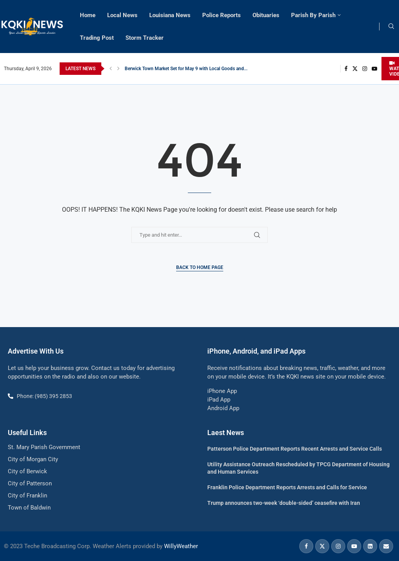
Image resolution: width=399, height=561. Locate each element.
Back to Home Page (199, 267)
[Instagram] (364, 68)
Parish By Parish (313, 15)
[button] (111, 68)
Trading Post (97, 37)
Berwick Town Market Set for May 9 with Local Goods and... (186, 68)
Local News (122, 15)
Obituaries (265, 15)
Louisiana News (170, 15)
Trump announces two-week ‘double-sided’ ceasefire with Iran (283, 503)
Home (87, 15)
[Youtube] (374, 68)
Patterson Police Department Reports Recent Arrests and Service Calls (294, 449)
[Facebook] (346, 68)
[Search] (391, 26)
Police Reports (221, 15)
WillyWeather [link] (181, 546)
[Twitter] (355, 68)
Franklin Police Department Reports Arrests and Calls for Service (287, 487)
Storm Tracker (144, 37)
